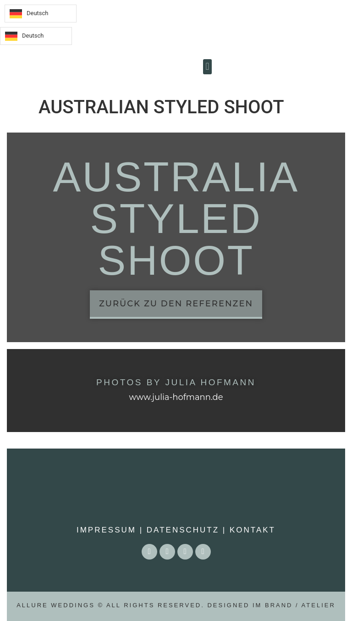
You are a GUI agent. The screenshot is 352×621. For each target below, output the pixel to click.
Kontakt (252, 530)
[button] (207, 66)
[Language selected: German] (41, 13)
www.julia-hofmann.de (176, 397)
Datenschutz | (184, 530)
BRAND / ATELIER (300, 605)
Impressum (106, 530)
